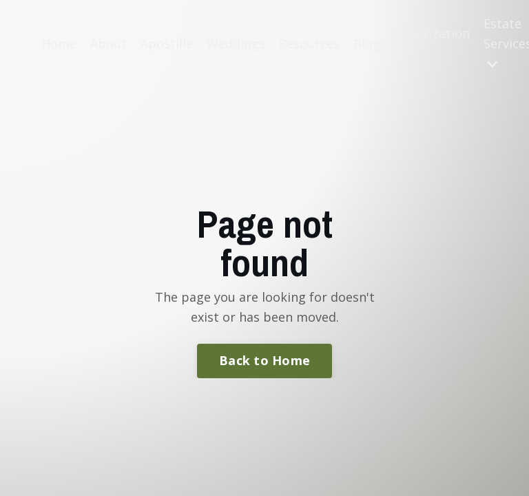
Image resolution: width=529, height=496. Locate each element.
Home (58, 43)
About (108, 43)
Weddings (236, 43)
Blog (366, 43)
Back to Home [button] (264, 360)
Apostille (167, 43)
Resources (309, 43)
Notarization (432, 42)
